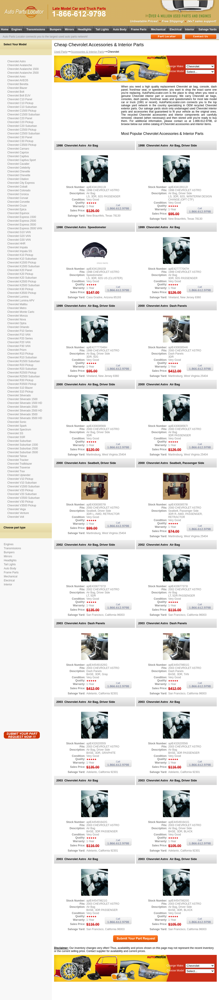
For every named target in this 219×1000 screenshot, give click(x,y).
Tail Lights (102, 29)
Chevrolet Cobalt (17, 186)
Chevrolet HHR (16, 243)
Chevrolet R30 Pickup (20, 380)
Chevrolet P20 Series (20, 338)
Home (4, 29)
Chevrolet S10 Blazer (20, 387)
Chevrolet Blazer (17, 88)
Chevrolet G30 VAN (19, 239)
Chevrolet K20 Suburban (22, 277)
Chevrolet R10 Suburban (22, 357)
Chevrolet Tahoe (17, 456)
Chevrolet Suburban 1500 (22, 444)
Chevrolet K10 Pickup (20, 255)
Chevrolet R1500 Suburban (23, 361)
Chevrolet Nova (16, 319)
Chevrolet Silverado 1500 (22, 399)
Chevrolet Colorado (18, 190)
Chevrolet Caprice (18, 152)
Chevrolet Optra (16, 323)
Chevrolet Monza (17, 315)
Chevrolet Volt (15, 516)
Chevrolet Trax (16, 471)
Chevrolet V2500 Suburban (23, 497)
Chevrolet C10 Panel (19, 99)
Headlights (84, 29)
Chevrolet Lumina (17, 296)
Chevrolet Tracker (18, 459)
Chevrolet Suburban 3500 (22, 452)
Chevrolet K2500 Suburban (23, 285)
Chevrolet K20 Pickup (20, 274)
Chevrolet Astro (16, 61)
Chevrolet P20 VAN (18, 342)
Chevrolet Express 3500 (21, 224)
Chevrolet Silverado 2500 (22, 406)
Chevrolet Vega (16, 509)
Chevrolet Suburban (19, 441)
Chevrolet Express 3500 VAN (24, 228)
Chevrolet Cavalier (18, 163)
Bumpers (55, 29)
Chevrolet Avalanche (19, 65)
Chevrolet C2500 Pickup (21, 129)
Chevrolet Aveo (16, 76)
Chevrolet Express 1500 (21, 217)
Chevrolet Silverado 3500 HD (24, 418)
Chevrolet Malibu (17, 304)
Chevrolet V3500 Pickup (21, 505)
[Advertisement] (22, 658)
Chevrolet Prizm (16, 349)
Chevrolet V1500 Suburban (23, 486)
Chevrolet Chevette (18, 175)
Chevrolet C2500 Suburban (23, 133)
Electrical (175, 29)
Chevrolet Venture (18, 513)
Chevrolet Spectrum (19, 429)
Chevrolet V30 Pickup (20, 501)
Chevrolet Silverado (19, 395)
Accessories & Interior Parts (87, 51)
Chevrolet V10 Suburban (22, 482)
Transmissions (35, 29)
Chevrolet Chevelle (18, 171)
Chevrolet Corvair (17, 198)
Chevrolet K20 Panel (19, 270)
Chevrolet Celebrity (18, 167)
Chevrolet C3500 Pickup (21, 144)
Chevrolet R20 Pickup (20, 365)
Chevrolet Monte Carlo (20, 311)
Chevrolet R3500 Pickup (21, 384)
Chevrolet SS (15, 433)
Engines (16, 29)
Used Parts (60, 51)
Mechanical (158, 29)
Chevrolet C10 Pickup (20, 103)
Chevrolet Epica (16, 209)
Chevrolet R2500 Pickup (21, 372)
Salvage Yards (207, 29)
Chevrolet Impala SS (19, 251)
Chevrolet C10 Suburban (22, 107)
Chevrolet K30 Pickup (20, 289)
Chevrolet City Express (21, 182)
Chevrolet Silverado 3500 (22, 414)
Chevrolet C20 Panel (19, 118)
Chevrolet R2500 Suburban (23, 376)
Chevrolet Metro (16, 308)
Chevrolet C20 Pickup (20, 122)
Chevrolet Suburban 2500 (22, 448)
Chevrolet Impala (17, 247)
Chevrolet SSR (16, 437)
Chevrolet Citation (18, 179)
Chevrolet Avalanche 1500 (23, 69)
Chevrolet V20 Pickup (20, 490)
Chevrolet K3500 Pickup (21, 292)
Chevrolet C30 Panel (19, 137)
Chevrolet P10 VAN (18, 334)
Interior (189, 29)
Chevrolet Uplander (18, 475)
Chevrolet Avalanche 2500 (23, 72)
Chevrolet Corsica (18, 194)
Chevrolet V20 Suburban (22, 494)
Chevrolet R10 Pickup (20, 353)
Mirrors (69, 29)
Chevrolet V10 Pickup (20, 478)
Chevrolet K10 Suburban (22, 258)
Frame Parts (138, 29)
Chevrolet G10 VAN (19, 232)
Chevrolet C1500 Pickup (21, 110)
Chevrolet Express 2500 (21, 220)
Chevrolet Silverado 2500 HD (24, 410)
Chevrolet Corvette (18, 201)
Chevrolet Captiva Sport (21, 160)
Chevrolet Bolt (15, 91)
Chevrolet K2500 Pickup (21, 281)
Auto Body (119, 29)
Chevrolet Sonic (16, 422)
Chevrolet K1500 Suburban (23, 266)
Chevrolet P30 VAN (18, 346)
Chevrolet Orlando (18, 327)
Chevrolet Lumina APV (20, 300)
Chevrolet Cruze (17, 205)
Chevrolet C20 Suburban (22, 125)
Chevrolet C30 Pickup (20, 141)
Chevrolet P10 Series (20, 330)
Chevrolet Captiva (18, 156)
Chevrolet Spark (17, 425)
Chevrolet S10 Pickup (20, 391)
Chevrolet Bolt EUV (18, 95)
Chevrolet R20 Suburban (22, 368)
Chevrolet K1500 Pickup (21, 262)
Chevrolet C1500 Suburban (23, 114)
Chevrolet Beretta (17, 84)
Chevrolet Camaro (18, 148)
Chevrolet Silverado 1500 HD (24, 403)
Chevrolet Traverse (18, 467)
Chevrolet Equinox (18, 213)
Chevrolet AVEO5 (17, 80)
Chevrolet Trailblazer (19, 463)
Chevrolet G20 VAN (19, 236)
